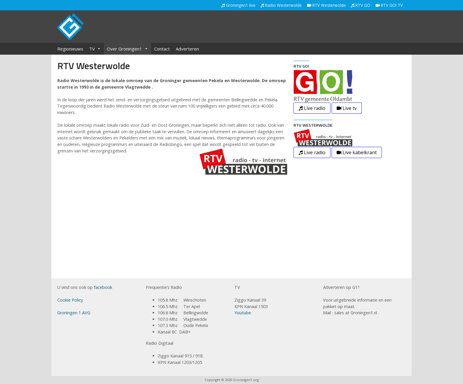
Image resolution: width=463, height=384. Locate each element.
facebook (103, 287)
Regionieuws (70, 49)
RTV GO (360, 5)
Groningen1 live (238, 5)
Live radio (312, 108)
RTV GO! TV (389, 5)
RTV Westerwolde (326, 5)
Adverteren (187, 49)
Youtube (242, 312)
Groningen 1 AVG (73, 312)
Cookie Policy (70, 300)
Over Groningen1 (127, 49)
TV (95, 49)
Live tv (347, 108)
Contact (162, 49)
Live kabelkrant (357, 152)
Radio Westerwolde (281, 5)
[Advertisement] (298, 27)
